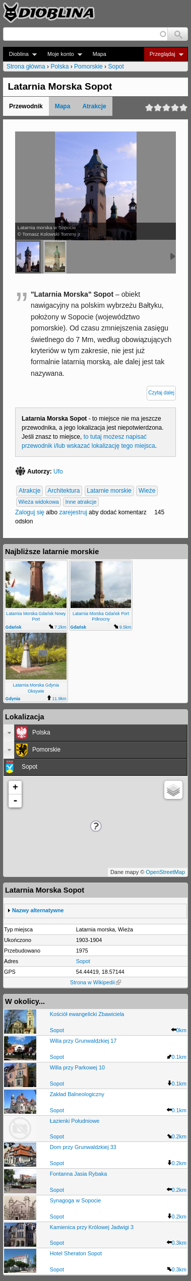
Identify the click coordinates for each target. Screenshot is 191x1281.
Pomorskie (88, 66)
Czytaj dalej (161, 392)
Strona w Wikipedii (95, 982)
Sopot (115, 66)
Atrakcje (94, 106)
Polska (59, 66)
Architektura (63, 491)
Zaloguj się (29, 512)
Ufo (58, 471)
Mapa (99, 54)
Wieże (147, 491)
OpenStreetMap (165, 872)
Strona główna (26, 66)
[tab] (95, 732)
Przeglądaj (163, 54)
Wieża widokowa (38, 502)
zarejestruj (73, 512)
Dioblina (20, 54)
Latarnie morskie (109, 491)
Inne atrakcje (81, 502)
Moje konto (61, 54)
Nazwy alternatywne (38, 910)
